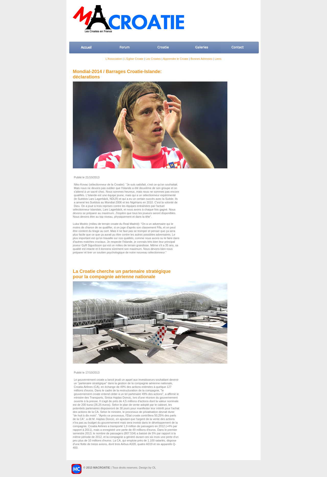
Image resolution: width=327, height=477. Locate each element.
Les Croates (153, 58)
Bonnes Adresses (202, 58)
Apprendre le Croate (175, 58)
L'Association (114, 58)
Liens (218, 58)
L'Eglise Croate (133, 58)
